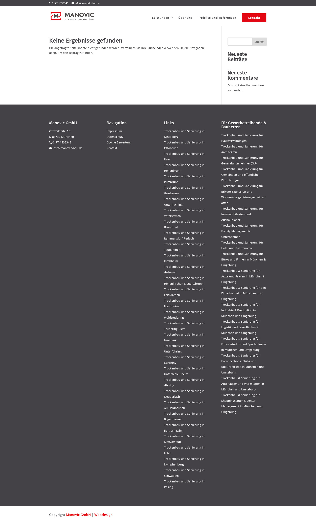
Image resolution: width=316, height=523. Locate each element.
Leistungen (160, 18)
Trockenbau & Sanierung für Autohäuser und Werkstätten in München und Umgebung (242, 383)
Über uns (185, 18)
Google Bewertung (119, 142)
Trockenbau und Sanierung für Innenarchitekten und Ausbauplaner (242, 214)
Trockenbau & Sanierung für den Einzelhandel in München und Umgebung (243, 293)
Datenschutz (115, 137)
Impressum (114, 131)
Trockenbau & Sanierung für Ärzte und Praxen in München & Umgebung (243, 276)
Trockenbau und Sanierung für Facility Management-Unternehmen (242, 231)
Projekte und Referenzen (217, 18)
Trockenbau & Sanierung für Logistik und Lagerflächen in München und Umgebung (240, 327)
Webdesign (103, 514)
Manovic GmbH (78, 514)
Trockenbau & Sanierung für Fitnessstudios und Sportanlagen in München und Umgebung (243, 344)
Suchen (260, 42)
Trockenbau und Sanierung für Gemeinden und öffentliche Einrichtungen (242, 174)
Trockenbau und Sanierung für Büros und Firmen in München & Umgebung (243, 259)
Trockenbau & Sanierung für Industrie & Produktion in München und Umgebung (240, 310)
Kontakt (254, 18)
